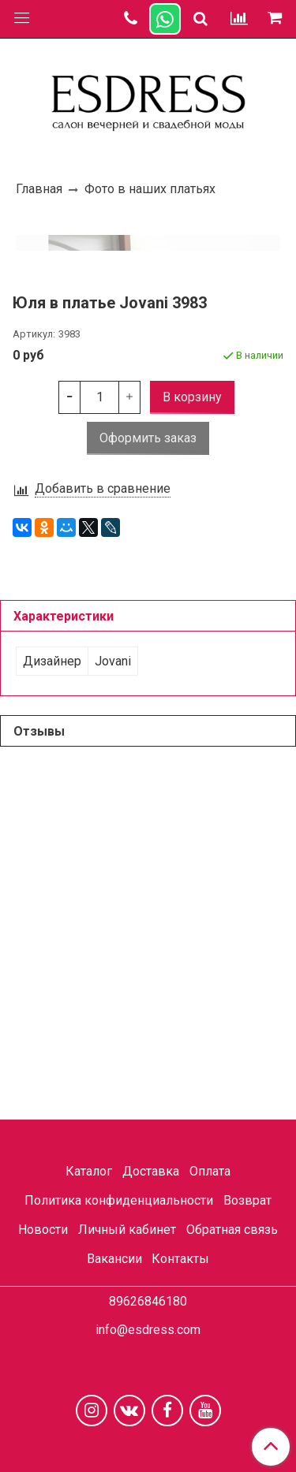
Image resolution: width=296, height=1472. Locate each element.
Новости (43, 1229)
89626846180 (148, 1301)
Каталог (89, 1172)
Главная (39, 188)
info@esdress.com (148, 1329)
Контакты (180, 1258)
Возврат (247, 1200)
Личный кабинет (127, 1229)
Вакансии (114, 1258)
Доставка (150, 1172)
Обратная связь (232, 1229)
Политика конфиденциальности (118, 1200)
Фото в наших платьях (149, 188)
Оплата (209, 1172)
